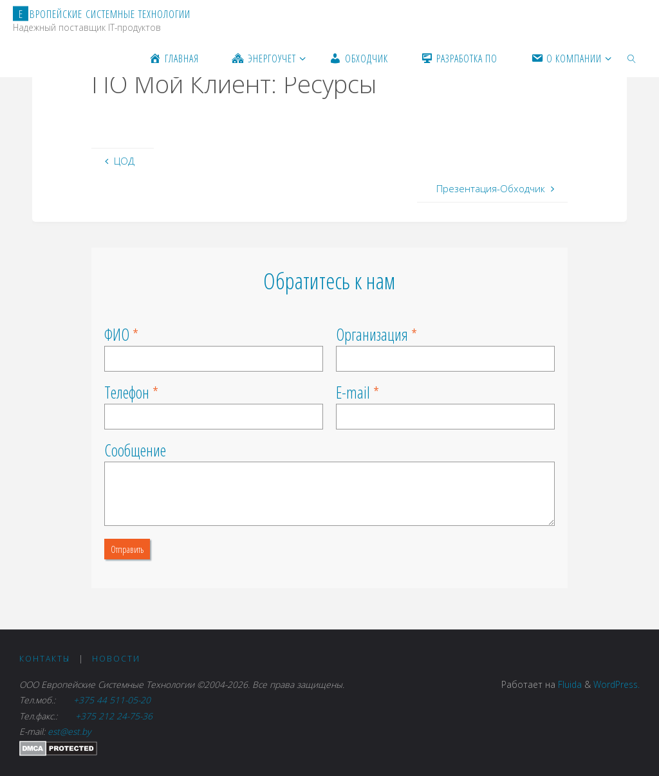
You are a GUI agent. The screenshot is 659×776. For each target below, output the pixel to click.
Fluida (568, 684)
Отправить (127, 549)
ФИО (116, 334)
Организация (372, 334)
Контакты (44, 658)
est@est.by (69, 731)
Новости (116, 658)
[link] (632, 58)
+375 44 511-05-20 (113, 700)
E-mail (353, 392)
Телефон (126, 392)
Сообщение (135, 450)
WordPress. (616, 684)
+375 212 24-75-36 (113, 716)
